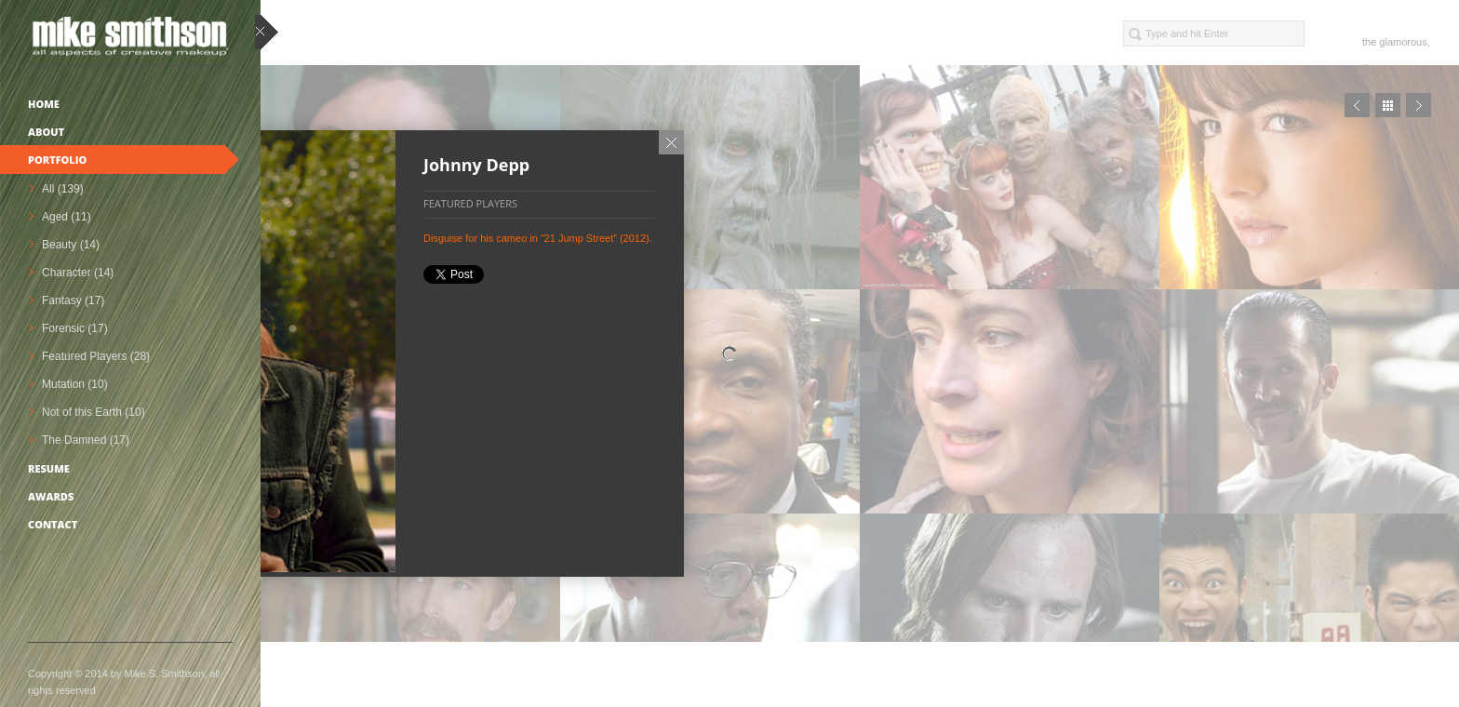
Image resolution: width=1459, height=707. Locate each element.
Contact (52, 524)
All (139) (63, 188)
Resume (49, 468)
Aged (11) (66, 216)
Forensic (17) (75, 328)
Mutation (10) (75, 384)
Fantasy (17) (73, 300)
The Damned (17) (85, 440)
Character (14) (78, 272)
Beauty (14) (71, 244)
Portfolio (57, 160)
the (1369, 41)
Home (44, 104)
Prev (1357, 105)
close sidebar (266, 33)
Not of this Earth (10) (93, 412)
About (46, 132)
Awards (51, 496)
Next (1418, 105)
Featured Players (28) (96, 356)
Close (671, 142)
